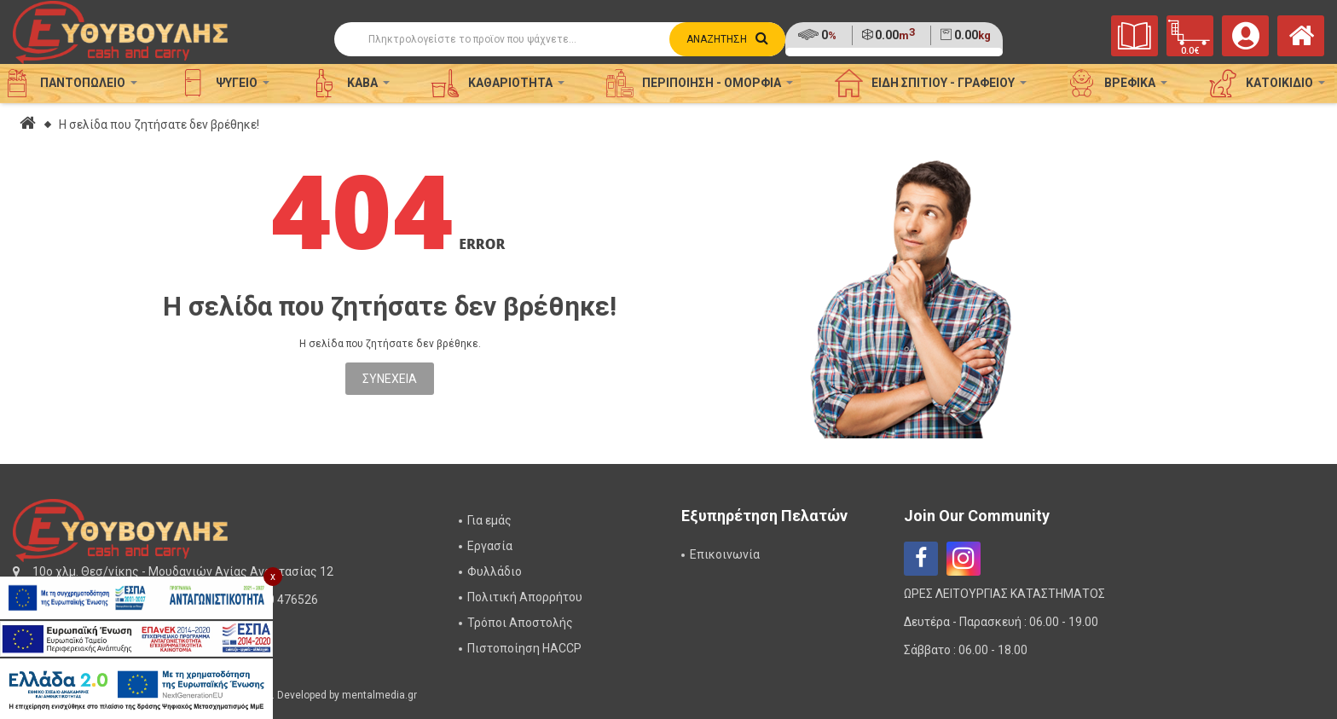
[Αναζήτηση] (559, 39)
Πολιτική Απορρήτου (524, 597)
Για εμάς (489, 520)
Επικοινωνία (725, 554)
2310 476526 (282, 599)
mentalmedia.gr (379, 695)
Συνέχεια (389, 379)
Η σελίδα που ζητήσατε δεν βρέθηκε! (159, 124)
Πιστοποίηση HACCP (524, 648)
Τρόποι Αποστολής (520, 622)
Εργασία (489, 546)
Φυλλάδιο (494, 571)
